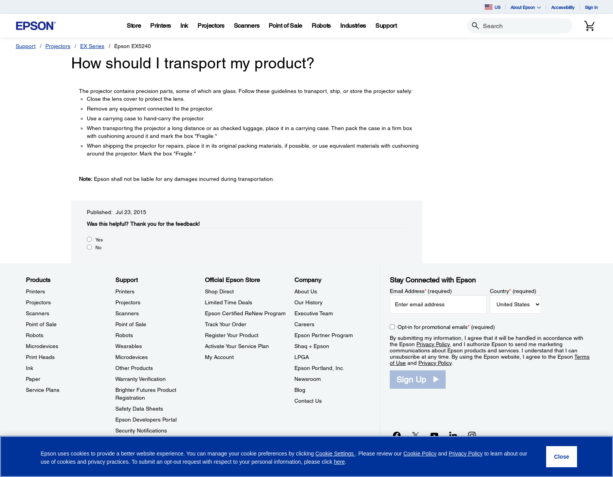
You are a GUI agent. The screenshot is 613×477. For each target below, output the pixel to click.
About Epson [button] (526, 7)
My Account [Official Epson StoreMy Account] (219, 357)
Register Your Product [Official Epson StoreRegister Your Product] (231, 335)
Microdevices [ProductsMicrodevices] (42, 346)
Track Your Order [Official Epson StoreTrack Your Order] (225, 324)
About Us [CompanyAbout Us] (305, 291)
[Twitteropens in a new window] (416, 435)
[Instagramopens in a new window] (472, 435)
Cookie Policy (420, 453)
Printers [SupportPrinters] (124, 291)
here (339, 462)
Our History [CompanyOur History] (308, 302)
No (98, 247)
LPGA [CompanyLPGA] (301, 357)
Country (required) (513, 291)
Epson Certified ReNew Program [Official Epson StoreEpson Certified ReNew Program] (245, 313)
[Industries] (353, 26)
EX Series (92, 46)
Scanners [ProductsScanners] (37, 313)
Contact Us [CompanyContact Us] (308, 401)
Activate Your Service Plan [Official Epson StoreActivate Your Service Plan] (237, 346)
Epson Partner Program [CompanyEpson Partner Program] (323, 335)
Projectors (57, 46)
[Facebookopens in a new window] (397, 435)
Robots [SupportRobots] (124, 335)
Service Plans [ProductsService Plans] (42, 390)
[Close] (561, 456)
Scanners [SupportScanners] (127, 313)
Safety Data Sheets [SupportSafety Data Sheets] (139, 409)
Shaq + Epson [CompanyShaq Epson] (311, 346)
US (492, 7)
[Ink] (184, 26)
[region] (306, 456)
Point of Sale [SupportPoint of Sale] (130, 324)
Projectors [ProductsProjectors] (38, 302)
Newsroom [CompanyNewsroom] (307, 379)
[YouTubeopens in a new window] (434, 435)
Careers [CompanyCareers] (304, 324)
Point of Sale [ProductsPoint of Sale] (41, 324)
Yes (99, 240)
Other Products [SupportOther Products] (134, 368)
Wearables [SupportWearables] (128, 346)
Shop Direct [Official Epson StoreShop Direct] (219, 291)
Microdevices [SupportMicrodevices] (131, 357)
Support (26, 46)
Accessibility (563, 7)
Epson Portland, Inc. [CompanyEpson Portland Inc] (319, 368)
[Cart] (589, 26)
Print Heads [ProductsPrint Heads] (40, 357)
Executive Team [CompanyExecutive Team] (313, 313)
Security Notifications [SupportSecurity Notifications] (141, 430)
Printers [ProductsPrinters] (35, 291)
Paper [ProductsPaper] (33, 379)
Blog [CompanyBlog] (299, 390)
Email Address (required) (421, 291)
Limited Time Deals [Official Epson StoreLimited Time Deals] (228, 302)
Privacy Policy (433, 344)
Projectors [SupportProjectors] (127, 302)
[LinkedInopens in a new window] (453, 435)
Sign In (591, 7)
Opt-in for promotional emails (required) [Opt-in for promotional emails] (446, 327)
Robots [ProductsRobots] (34, 335)
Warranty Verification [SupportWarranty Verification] (140, 379)
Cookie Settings (335, 453)
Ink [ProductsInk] (29, 368)
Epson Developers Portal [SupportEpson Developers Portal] (146, 419)
